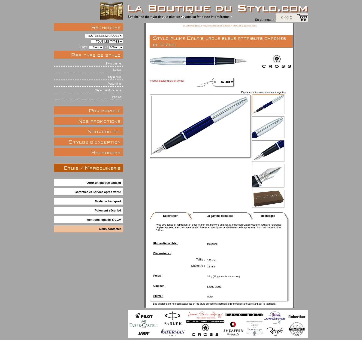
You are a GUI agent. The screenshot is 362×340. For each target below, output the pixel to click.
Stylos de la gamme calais (245, 26)
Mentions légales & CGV (104, 219)
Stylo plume (113, 63)
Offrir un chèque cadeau (104, 182)
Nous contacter (110, 229)
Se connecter (265, 19)
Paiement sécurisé (108, 210)
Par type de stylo (96, 55)
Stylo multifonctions (108, 90)
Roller (117, 70)
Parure (116, 97)
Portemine (114, 83)
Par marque (105, 110)
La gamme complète (220, 215)
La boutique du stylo (192, 26)
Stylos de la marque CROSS (217, 26)
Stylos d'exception (95, 142)
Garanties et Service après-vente (98, 192)
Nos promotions (99, 121)
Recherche (106, 27)
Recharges (106, 152)
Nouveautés (104, 131)
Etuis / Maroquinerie (92, 168)
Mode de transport (108, 201)
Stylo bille (114, 77)
